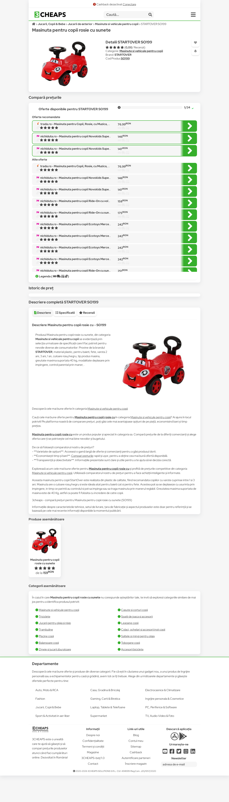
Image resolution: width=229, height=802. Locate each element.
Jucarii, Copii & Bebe (48, 734)
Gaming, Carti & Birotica (105, 725)
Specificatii (65, 339)
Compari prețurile (82, 482)
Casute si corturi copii (134, 636)
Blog (136, 761)
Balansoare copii (49, 669)
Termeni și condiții (93, 773)
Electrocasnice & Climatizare (162, 716)
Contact (93, 790)
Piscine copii (46, 662)
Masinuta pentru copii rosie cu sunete (44, 588)
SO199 (125, 58)
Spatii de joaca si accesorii (137, 643)
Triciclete (44, 643)
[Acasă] (34, 24)
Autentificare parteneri (136, 784)
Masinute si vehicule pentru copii (141, 51)
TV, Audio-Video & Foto (159, 742)
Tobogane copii (130, 669)
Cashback (136, 779)
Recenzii (87, 339)
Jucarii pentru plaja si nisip (55, 649)
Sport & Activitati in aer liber (52, 742)
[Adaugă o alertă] (195, 51)
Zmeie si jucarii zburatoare (55, 676)
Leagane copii (129, 649)
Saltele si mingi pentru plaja (138, 662)
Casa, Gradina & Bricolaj (105, 716)
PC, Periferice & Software (161, 734)
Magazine (93, 779)
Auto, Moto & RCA (46, 716)
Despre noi (93, 761)
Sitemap (136, 773)
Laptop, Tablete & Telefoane (107, 734)
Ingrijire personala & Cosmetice (164, 725)
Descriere (42, 339)
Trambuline (46, 656)
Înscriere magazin (136, 790)
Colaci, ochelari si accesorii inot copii (143, 656)
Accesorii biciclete (132, 676)
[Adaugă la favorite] (195, 43)
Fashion (40, 725)
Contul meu (135, 767)
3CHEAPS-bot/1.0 (93, 784)
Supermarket (98, 742)
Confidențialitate (93, 767)
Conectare (129, 4)
